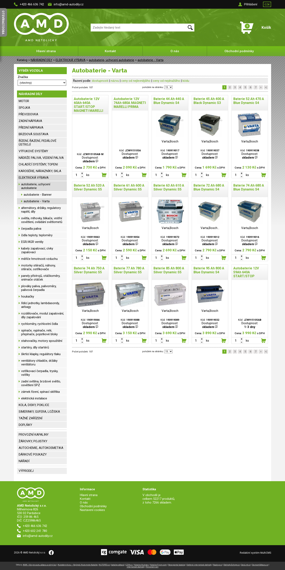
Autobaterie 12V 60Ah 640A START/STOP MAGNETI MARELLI (88, 105)
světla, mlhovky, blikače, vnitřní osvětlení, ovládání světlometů (41, 220)
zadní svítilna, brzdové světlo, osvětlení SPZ (41, 383)
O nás (175, 51)
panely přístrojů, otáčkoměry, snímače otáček (40, 277)
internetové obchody (135, 567)
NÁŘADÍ (24, 461)
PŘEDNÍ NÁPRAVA (31, 127)
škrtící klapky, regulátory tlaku (41, 354)
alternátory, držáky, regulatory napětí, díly (41, 209)
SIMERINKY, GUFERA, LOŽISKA (39, 411)
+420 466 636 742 (32, 4)
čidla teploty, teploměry (36, 235)
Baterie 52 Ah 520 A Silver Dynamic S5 (89, 187)
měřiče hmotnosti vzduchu (39, 259)
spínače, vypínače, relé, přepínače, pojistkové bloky (39, 332)
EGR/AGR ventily (32, 242)
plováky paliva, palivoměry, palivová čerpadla (38, 288)
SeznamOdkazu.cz (260, 565)
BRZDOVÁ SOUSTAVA (33, 134)
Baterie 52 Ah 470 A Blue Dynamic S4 (248, 101)
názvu (115, 81)
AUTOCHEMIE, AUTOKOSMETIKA (41, 448)
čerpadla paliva (31, 228)
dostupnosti (100, 81)
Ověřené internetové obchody (199, 565)
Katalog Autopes (141, 565)
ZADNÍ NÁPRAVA (30, 121)
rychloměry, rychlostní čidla (39, 324)
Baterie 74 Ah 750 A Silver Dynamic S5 (89, 270)
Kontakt (110, 51)
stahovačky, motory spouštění (41, 341)
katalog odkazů (117, 565)
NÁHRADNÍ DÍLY (41, 60)
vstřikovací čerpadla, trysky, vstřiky (39, 373)
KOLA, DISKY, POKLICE (34, 405)
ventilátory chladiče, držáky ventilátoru (39, 362)
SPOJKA (24, 108)
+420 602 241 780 (35, 531)
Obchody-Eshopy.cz (232, 565)
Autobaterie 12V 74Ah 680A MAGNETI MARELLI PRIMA (130, 103)
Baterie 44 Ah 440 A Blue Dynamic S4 (168, 101)
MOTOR (24, 101)
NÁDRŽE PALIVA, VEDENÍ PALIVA (41, 158)
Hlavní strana (46, 51)
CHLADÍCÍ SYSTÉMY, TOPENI (38, 164)
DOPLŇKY (25, 425)
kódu (186, 81)
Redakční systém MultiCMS (255, 552)
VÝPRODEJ (26, 471)
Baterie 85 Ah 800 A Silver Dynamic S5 (168, 270)
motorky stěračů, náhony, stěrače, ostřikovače (38, 267)
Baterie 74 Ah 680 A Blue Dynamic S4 (248, 187)
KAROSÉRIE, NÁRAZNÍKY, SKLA (40, 171)
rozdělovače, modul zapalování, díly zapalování (42, 315)
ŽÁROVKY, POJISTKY (33, 441)
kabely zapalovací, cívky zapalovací (37, 250)
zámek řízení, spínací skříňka (40, 392)
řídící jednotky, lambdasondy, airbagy (40, 305)
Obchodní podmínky (239, 51)
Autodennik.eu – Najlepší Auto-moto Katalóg (78, 565)
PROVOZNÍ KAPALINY (34, 434)
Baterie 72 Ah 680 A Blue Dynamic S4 (209, 187)
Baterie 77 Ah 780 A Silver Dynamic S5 (129, 270)
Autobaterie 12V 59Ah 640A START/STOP (246, 272)
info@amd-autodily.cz (69, 4)
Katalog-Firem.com (158, 565)
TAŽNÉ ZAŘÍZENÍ (30, 418)
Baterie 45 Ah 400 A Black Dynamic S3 (209, 101)
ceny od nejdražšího (166, 81)
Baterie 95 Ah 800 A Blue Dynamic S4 (209, 270)
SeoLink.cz (246, 565)
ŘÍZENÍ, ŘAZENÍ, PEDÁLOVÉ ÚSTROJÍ (37, 142)
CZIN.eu (129, 565)
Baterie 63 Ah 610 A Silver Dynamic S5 (168, 187)
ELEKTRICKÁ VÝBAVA (70, 60)
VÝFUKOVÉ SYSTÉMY (33, 151)
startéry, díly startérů (35, 347)
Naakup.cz (217, 565)
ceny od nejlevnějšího (135, 81)
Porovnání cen (152, 567)
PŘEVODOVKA (28, 114)
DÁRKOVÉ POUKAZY (33, 454)
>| (266, 87)
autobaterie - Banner (38, 194)
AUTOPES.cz (104, 565)
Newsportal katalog (176, 565)
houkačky (27, 296)
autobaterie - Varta (150, 60)
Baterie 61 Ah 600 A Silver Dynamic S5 (129, 187)
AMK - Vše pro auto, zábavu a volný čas (39, 565)
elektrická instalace (34, 398)
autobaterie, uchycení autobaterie (111, 60)
